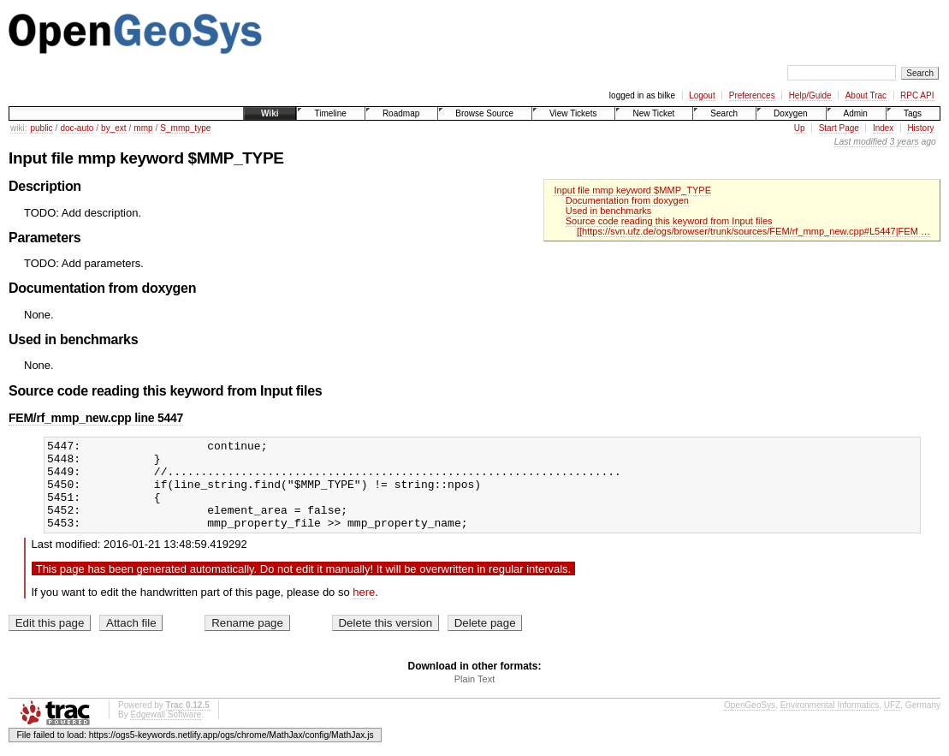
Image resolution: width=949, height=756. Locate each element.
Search (724, 113)
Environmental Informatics (830, 723)
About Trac (866, 95)
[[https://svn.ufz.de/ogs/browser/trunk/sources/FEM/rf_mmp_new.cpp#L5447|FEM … (753, 231)
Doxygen (790, 113)
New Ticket (653, 113)
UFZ (892, 723)
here (364, 610)
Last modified (860, 141)
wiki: (18, 128)
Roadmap (401, 113)
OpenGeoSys (749, 723)
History (920, 128)
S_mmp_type (185, 128)
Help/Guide (810, 95)
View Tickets (572, 113)
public (41, 128)
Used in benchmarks (609, 210)
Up (799, 128)
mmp (142, 128)
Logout (702, 95)
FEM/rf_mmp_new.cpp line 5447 (96, 418)
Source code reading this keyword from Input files (669, 221)
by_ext (113, 128)
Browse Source (484, 113)
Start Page (839, 128)
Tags (913, 113)
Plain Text (474, 697)
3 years (904, 141)
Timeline (330, 113)
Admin (856, 113)
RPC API (917, 95)
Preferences (752, 95)
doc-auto (76, 128)
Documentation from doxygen (627, 200)
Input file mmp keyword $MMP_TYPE (632, 190)
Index (883, 128)
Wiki (269, 113)
